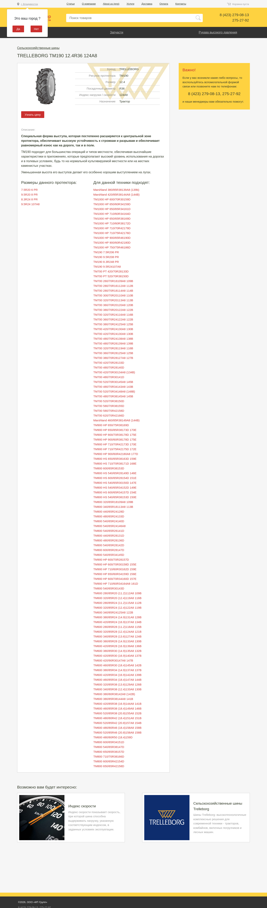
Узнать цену (33, 114)
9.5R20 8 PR (29, 194)
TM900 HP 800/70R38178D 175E (114, 434)
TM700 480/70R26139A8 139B (113, 343)
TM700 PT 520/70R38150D (110, 276)
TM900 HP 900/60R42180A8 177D (115, 454)
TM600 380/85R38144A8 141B (113, 699)
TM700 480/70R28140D (108, 367)
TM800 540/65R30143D (108, 588)
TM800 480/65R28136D (108, 540)
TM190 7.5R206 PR (106, 252)
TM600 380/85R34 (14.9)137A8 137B (117, 670)
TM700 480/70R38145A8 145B (113, 396)
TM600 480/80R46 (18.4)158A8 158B (117, 727)
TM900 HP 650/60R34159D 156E (114, 574)
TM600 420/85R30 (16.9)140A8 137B (117, 655)
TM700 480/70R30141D (108, 377)
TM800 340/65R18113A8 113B (113, 506)
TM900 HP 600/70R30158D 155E (114, 564)
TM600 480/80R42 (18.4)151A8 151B (117, 718)
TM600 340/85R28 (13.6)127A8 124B (117, 636)
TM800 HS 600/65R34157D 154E (114, 492)
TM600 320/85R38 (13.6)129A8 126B (117, 684)
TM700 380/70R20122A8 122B (113, 309)
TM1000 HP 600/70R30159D (111, 199)
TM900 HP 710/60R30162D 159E (114, 569)
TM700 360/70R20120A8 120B (113, 305)
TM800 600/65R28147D (108, 550)
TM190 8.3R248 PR (106, 261)
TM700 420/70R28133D (108, 362)
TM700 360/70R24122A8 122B (113, 319)
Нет (36, 29)
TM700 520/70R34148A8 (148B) (114, 391)
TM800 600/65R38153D (108, 468)
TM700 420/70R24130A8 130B (113, 329)
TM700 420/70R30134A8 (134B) (114, 372)
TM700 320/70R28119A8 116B (113, 348)
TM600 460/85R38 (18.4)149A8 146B (117, 708)
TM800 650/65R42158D (108, 766)
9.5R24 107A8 (30, 204)
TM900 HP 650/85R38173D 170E (114, 430)
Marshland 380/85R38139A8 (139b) (116, 189)
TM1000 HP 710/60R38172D (111, 223)
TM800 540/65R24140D (108, 521)
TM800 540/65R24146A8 (109, 526)
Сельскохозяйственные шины (38, 48)
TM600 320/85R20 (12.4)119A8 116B (117, 598)
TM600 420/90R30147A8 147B (113, 660)
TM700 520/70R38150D (108, 401)
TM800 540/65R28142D (108, 545)
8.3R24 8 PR (29, 199)
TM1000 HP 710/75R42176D (111, 233)
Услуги (130, 3)
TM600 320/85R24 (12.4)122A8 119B (117, 607)
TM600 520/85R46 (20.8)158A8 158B (117, 732)
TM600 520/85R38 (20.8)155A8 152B (117, 713)
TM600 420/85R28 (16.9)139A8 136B (117, 646)
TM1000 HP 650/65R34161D (111, 209)
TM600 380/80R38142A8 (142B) (114, 694)
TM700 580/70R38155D (108, 406)
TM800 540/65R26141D (108, 530)
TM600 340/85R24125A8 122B (113, 612)
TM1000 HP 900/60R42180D (111, 242)
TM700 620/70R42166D (108, 415)
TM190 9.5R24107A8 (107, 266)
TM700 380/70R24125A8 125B (113, 324)
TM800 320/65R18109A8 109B (113, 502)
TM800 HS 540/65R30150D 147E (114, 482)
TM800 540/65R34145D (108, 554)
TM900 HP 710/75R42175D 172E (114, 449)
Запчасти (116, 32)
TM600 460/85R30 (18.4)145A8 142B (117, 665)
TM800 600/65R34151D (108, 742)
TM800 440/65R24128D (108, 511)
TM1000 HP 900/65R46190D (111, 237)
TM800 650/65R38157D (108, 751)
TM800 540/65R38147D (108, 747)
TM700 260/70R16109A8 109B (113, 281)
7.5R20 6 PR (29, 189)
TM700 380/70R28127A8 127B (113, 357)
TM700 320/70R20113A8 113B (113, 300)
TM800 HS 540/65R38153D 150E (114, 497)
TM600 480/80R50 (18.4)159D (112, 737)
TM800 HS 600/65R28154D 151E (114, 478)
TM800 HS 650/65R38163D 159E (114, 458)
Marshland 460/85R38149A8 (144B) (116, 420)
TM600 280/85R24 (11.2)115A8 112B (117, 602)
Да (18, 29)
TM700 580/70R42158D (108, 410)
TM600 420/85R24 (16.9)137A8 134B (117, 622)
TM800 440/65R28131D (108, 535)
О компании (89, 3)
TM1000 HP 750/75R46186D (111, 247)
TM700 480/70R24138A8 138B (113, 338)
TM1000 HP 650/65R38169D (111, 218)
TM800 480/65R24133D (108, 516)
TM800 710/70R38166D (108, 756)
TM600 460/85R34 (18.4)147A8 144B (117, 679)
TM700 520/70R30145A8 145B (113, 381)
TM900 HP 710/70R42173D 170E (114, 444)
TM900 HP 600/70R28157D (111, 559)
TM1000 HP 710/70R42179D (111, 228)
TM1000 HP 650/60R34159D (111, 204)
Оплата (163, 3)
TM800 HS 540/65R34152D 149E (114, 487)
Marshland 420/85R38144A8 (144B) (116, 194)
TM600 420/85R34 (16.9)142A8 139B (117, 674)
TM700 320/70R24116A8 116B (113, 314)
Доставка (147, 3)
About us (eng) (111, 3)
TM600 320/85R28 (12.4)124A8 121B (117, 631)
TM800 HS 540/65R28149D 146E (114, 473)
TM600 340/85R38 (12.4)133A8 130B (117, 689)
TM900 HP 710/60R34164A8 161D (115, 583)
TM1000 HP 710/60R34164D (111, 213)
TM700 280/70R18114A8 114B (113, 290)
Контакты (180, 3)
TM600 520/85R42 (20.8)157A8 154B (117, 723)
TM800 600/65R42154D (108, 761)
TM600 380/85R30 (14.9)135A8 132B (117, 650)
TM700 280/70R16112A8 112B (113, 285)
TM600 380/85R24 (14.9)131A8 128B (117, 617)
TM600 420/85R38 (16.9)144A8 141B (117, 703)
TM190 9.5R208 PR (106, 257)
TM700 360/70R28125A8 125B (113, 353)
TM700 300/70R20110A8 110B (113, 295)
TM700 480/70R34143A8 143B (113, 386)
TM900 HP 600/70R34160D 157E (114, 578)
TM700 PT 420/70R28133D (110, 271)
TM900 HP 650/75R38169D (111, 425)
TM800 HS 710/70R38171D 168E (114, 463)
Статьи (71, 3)
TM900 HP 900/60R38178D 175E (114, 439)
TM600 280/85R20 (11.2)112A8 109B (117, 593)
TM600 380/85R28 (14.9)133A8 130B (117, 641)
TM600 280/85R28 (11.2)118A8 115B (117, 626)
